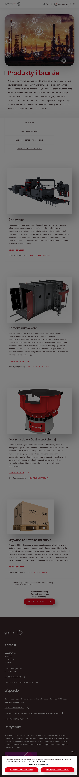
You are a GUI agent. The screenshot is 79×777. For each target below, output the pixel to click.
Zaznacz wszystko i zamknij (57, 770)
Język (74, 752)
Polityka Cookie (40, 761)
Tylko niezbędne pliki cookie (21, 770)
